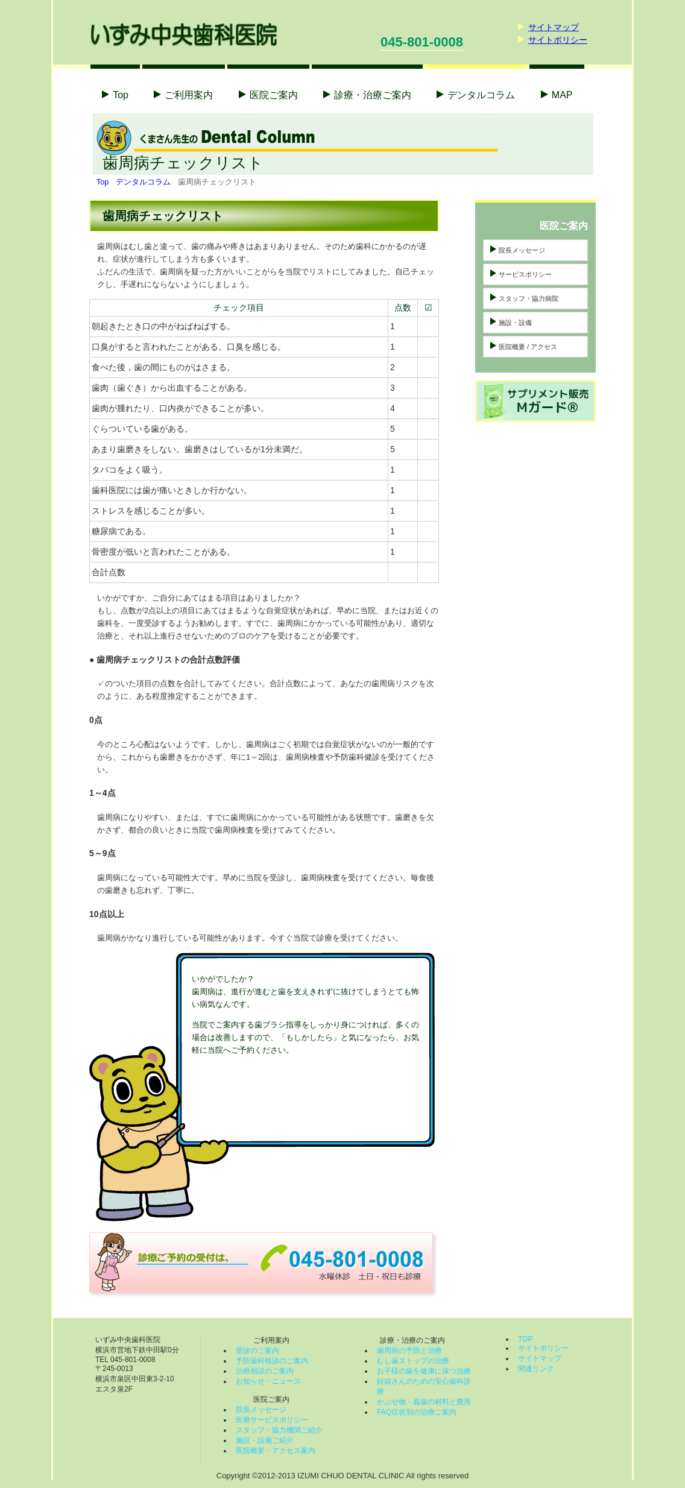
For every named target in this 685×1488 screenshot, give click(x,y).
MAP (562, 95)
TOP (525, 1339)
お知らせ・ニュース (268, 1381)
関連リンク (536, 1368)
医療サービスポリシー (272, 1420)
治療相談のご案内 (265, 1371)
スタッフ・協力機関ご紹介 (279, 1430)
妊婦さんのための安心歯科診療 (424, 1386)
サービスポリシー (525, 274)
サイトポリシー (557, 40)
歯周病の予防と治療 (409, 1350)
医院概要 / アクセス (528, 346)
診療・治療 (372, 95)
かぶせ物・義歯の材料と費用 (424, 1402)
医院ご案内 (274, 95)
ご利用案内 (189, 95)
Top (120, 95)
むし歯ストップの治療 (413, 1361)
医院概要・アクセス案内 (275, 1450)
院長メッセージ (522, 250)
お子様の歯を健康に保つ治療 (424, 1371)
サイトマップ (553, 27)
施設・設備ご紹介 (265, 1440)
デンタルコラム (143, 182)
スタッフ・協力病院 (528, 298)
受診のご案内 (257, 1350)
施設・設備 (515, 322)
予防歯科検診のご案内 (272, 1361)
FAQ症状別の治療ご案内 (416, 1412)
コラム (481, 95)
